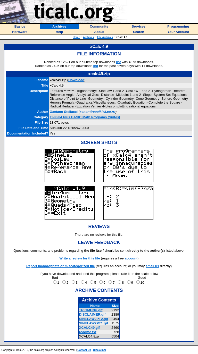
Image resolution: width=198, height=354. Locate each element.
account (131, 258)
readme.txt (87, 332)
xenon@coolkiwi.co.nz (98, 112)
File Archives (105, 37)
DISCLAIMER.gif (92, 314)
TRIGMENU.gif (90, 310)
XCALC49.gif (89, 328)
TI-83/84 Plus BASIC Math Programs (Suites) (85, 117)
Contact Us (84, 350)
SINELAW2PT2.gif (93, 319)
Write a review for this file (80, 258)
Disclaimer (99, 350)
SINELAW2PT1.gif (93, 323)
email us (152, 266)
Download (76, 80)
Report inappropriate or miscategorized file (60, 266)
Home (76, 37)
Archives (88, 37)
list (118, 62)
